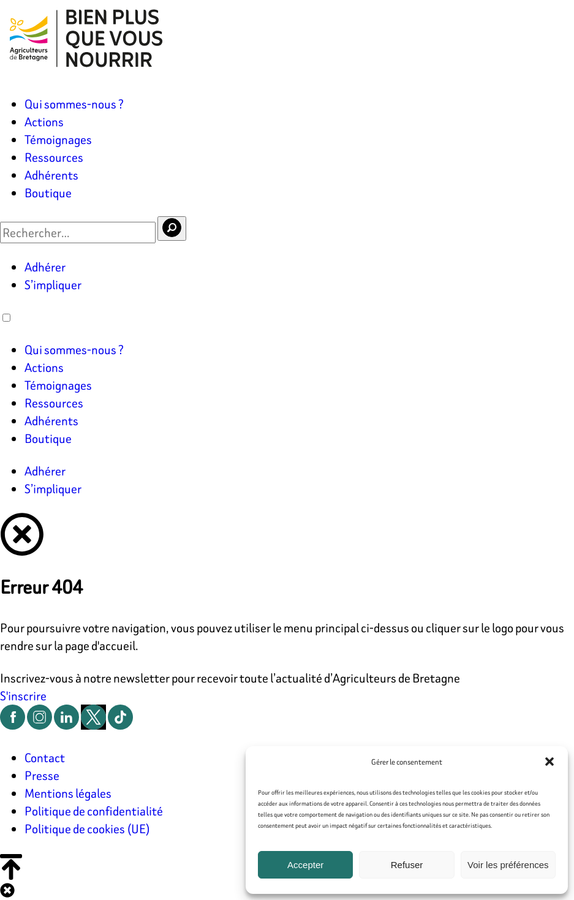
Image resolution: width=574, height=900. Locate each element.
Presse (42, 775)
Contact (45, 757)
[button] (549, 761)
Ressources (54, 157)
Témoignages (58, 139)
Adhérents (51, 175)
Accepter (305, 865)
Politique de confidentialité (94, 811)
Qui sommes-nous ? (74, 104)
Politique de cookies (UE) (87, 829)
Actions (44, 121)
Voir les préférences (508, 865)
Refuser (407, 865)
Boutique (48, 193)
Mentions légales (68, 793)
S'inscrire (23, 696)
